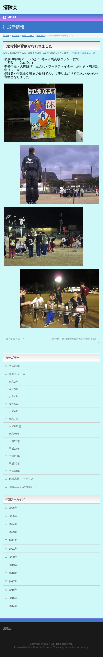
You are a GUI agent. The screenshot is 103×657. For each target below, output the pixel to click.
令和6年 (13, 411)
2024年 (13, 524)
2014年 (13, 606)
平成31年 (14, 470)
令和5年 (13, 404)
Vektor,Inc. (70, 647)
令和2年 (13, 381)
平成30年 (76, 53)
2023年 (13, 532)
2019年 (13, 565)
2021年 (13, 548)
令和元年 (14, 433)
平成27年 (14, 448)
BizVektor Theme (51, 647)
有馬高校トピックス (21, 478)
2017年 (13, 581)
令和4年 (13, 396)
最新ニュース (88, 53)
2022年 (13, 540)
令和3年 (13, 389)
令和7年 (13, 418)
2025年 (13, 516)
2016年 (13, 589)
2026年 (13, 507)
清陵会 (10, 7)
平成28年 (14, 456)
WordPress (34, 647)
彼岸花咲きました (14, 339)
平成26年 (14, 441)
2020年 (13, 556)
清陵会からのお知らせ (22, 487)
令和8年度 (15, 426)
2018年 (13, 573)
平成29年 (14, 365)
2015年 (13, 597)
